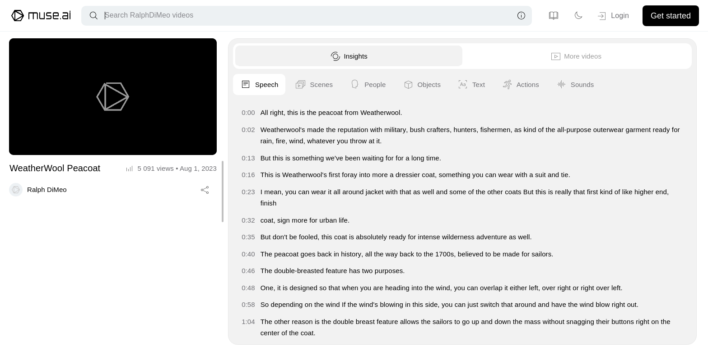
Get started (671, 15)
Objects (664, 85)
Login (612, 16)
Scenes (557, 85)
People (610, 85)
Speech (502, 85)
